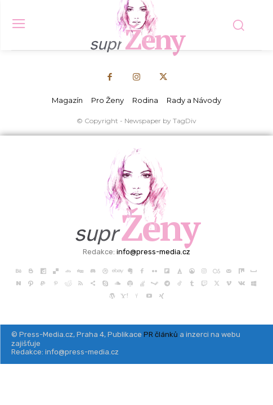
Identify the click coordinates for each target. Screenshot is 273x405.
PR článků (161, 334)
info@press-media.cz (153, 252)
